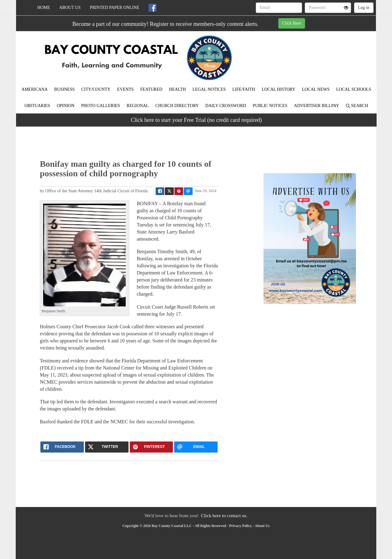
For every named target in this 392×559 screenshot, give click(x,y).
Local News (315, 89)
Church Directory (177, 105)
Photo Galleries (100, 105)
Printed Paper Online (115, 7)
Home (43, 7)
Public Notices (270, 105)
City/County (96, 89)
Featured (151, 89)
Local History (278, 89)
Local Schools (353, 89)
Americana (35, 89)
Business (64, 89)
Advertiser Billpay (316, 105)
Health (177, 89)
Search (357, 105)
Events (125, 89)
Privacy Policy (240, 526)
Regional (138, 105)
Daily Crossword (225, 105)
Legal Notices (209, 89)
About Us (69, 7)
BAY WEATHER (319, 53)
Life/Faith (243, 89)
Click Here (291, 23)
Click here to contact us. (224, 515)
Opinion (66, 105)
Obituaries (37, 105)
